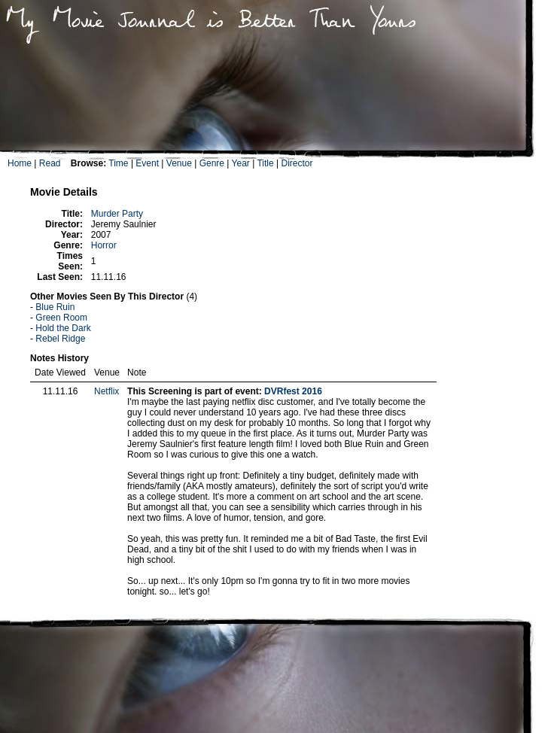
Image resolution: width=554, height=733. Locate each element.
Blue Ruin (55, 307)
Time (118, 163)
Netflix (106, 391)
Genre (211, 163)
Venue (179, 163)
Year (241, 163)
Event (147, 163)
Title (265, 163)
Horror (104, 245)
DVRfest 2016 (293, 391)
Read (50, 163)
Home (20, 163)
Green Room (61, 317)
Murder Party (117, 213)
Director (296, 163)
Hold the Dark (62, 328)
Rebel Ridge (60, 338)
